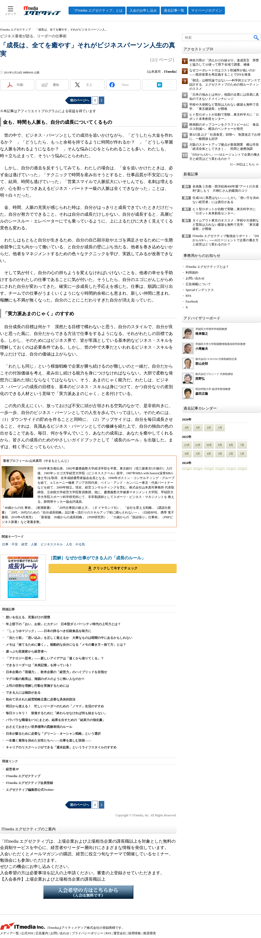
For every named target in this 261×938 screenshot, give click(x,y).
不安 (15, 544)
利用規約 (192, 272)
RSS (188, 296)
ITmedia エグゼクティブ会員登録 (29, 783)
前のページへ (79, 100)
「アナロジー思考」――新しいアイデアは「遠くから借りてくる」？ (55, 658)
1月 (220, 427)
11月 (198, 444)
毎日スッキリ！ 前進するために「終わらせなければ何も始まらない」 (56, 713)
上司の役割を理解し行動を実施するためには (37, 686)
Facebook (192, 301)
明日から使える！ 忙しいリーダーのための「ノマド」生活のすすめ (55, 706)
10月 (209, 444)
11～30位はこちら (242, 164)
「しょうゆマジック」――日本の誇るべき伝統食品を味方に (48, 631)
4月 (187, 427)
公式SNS (27, 933)
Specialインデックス (200, 290)
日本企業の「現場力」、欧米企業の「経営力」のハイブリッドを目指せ (56, 672)
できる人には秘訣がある (23, 692)
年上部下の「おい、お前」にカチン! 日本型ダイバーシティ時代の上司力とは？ (63, 624)
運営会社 (119, 933)
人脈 (34, 544)
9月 (220, 444)
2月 (209, 427)
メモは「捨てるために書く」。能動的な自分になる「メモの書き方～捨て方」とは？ (66, 644)
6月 (187, 453)
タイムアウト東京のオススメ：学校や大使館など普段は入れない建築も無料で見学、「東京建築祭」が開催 (225, 225)
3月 (198, 427)
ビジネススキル (52, 544)
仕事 (5, 544)
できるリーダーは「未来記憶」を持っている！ (39, 665)
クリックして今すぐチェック (115, 568)
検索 (256, 37)
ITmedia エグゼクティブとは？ (207, 267)
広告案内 (42, 933)
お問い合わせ (195, 278)
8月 (231, 444)
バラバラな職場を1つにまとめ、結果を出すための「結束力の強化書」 (55, 720)
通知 (56, 85)
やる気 (80, 544)
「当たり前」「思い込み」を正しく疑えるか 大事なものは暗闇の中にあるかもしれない (69, 638)
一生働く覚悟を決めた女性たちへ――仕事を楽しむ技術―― (48, 740)
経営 (24, 544)
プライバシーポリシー (87, 933)
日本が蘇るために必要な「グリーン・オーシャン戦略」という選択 (53, 733)
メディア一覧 (9, 933)
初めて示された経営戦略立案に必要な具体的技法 (40, 699)
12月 (187, 444)
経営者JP (12, 769)
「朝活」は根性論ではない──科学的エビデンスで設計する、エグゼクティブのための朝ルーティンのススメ (224, 84)
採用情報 (134, 933)
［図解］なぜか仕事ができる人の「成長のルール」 (97, 558)
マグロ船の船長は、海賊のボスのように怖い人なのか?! (45, 679)
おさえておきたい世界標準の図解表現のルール (39, 727)
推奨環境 (149, 933)
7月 (242, 444)
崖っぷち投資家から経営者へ (26, 651)
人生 (69, 544)
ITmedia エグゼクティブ (23, 776)
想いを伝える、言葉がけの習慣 (28, 617)
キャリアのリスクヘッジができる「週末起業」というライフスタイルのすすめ (61, 747)
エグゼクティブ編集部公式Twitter (30, 790)
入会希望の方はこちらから (88, 892)
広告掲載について (198, 284)
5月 (198, 453)
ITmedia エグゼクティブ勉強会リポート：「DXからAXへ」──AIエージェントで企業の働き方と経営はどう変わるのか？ (225, 240)
